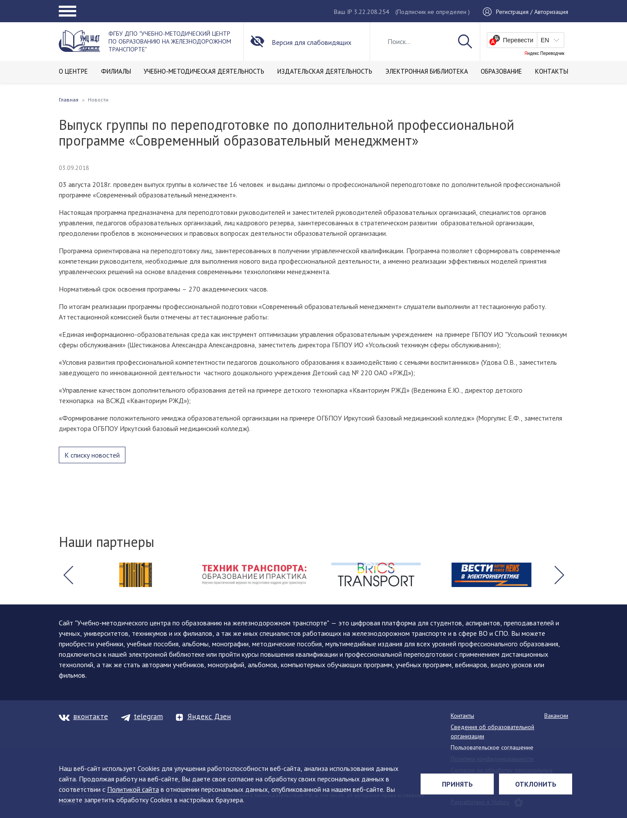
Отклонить (535, 784)
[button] (68, 575)
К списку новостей (92, 455)
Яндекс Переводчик (544, 53)
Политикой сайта (133, 789)
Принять (457, 784)
